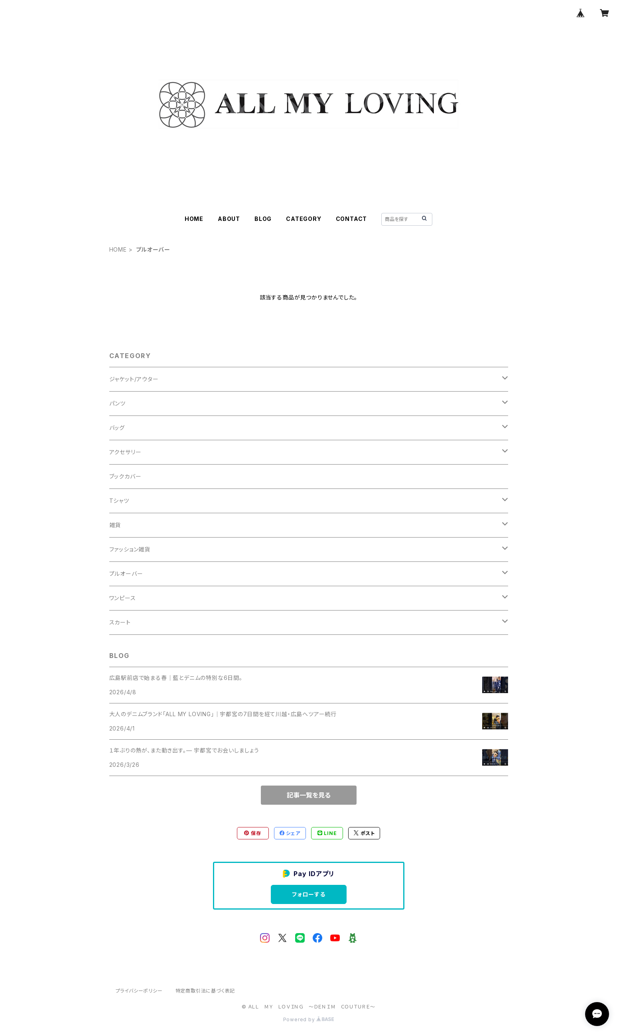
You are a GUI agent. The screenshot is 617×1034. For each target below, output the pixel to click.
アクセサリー (125, 452)
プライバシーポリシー (139, 991)
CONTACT (351, 218)
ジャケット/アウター (134, 379)
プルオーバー (126, 573)
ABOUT (229, 218)
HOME (194, 218)
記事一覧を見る (309, 795)
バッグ (117, 427)
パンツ (117, 403)
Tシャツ (119, 500)
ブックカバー (125, 476)
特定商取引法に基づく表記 (205, 991)
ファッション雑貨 (129, 549)
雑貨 (115, 525)
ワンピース (122, 598)
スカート (120, 622)
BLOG (263, 218)
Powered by (308, 1019)
